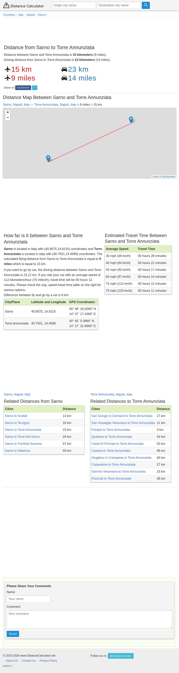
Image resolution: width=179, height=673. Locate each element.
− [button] (8, 118)
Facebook (23, 87)
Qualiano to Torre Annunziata (111, 436)
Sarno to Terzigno (17, 423)
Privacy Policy (48, 660)
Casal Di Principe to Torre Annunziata (117, 443)
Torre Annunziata (46, 104)
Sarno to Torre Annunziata (23, 429)
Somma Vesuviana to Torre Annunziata (118, 471)
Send (13, 634)
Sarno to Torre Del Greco (22, 436)
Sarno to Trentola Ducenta (23, 443)
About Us (12, 660)
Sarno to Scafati (16, 416)
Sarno (7, 104)
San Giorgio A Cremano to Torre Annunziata (121, 416)
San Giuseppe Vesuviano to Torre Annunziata (123, 423)
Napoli (17, 104)
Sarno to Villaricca (17, 450)
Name (11, 592)
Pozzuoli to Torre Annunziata (111, 478)
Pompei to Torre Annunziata (110, 429)
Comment (13, 606)
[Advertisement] (89, 29)
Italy (27, 104)
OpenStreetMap (168, 176)
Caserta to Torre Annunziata (110, 450)
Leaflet (155, 176)
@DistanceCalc (121, 655)
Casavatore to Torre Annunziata (113, 464)
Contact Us (29, 660)
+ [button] (8, 112)
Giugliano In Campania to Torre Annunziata (121, 457)
